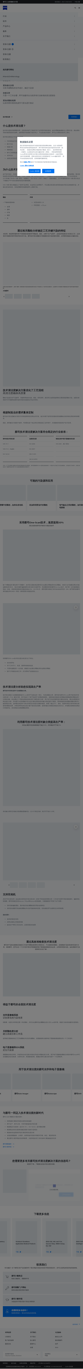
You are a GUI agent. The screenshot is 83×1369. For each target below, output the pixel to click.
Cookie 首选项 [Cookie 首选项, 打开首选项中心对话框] (34, 171)
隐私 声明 (27, 162)
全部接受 (48, 171)
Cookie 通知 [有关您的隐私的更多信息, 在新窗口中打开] (24, 166)
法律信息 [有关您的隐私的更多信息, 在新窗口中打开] (31, 166)
